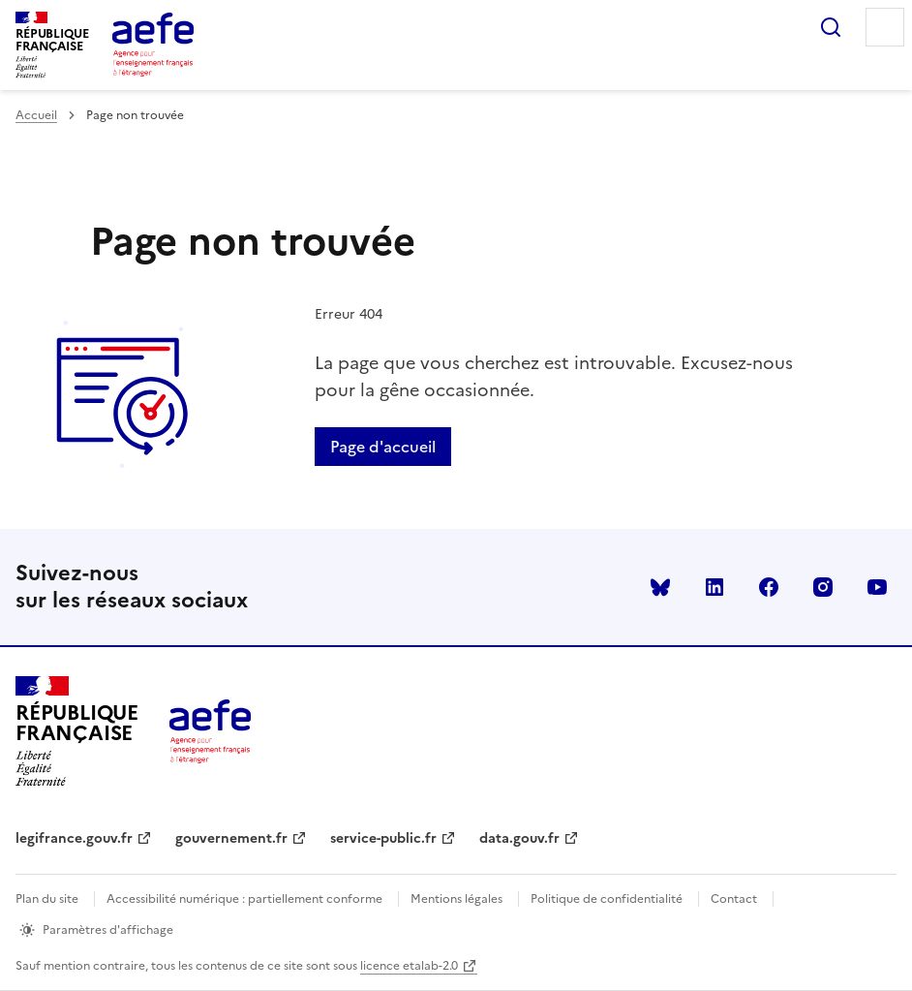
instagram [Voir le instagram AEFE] (823, 587)
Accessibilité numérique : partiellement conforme (244, 899)
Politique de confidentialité (607, 899)
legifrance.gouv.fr (74, 838)
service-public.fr (383, 838)
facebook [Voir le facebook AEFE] (768, 587)
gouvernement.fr (231, 838)
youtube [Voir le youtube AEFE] (877, 587)
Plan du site (46, 899)
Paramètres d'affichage (108, 930)
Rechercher (830, 27)
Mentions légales (456, 899)
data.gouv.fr (519, 838)
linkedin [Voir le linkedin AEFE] (714, 587)
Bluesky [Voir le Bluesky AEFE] (660, 587)
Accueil (36, 115)
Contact (734, 899)
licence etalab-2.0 (409, 966)
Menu (885, 27)
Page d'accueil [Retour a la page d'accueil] (383, 446)
